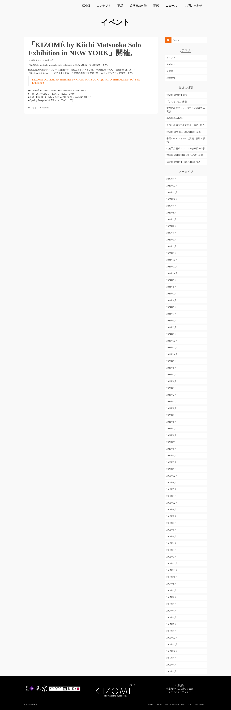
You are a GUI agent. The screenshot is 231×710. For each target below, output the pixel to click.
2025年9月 (172, 206)
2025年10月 (172, 199)
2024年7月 (172, 294)
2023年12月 (172, 341)
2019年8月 (172, 482)
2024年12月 (172, 260)
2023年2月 (172, 395)
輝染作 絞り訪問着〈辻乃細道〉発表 (185, 155)
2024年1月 (172, 334)
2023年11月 (172, 347)
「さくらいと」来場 (177, 101)
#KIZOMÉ (45, 108)
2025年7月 (172, 219)
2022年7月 (172, 415)
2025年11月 (172, 192)
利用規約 (179, 685)
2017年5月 (172, 604)
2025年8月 (172, 213)
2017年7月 (172, 590)
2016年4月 (172, 665)
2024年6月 (172, 300)
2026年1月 (172, 179)
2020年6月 (172, 449)
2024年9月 (172, 280)
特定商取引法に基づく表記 (179, 689)
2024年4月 (172, 314)
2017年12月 (172, 563)
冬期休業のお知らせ (177, 118)
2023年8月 (172, 368)
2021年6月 (172, 435)
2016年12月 (172, 638)
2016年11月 (172, 644)
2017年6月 (172, 597)
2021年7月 (172, 428)
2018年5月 (172, 536)
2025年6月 (172, 226)
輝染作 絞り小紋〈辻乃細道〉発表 (184, 132)
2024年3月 (172, 321)
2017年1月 (172, 631)
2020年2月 (172, 462)
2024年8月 (172, 287)
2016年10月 (172, 651)
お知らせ (171, 64)
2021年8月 (172, 422)
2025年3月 (172, 240)
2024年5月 (172, 307)
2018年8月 (172, 516)
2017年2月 (172, 624)
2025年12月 (172, 186)
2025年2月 (172, 246)
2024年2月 (172, 327)
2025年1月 (172, 253)
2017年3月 (172, 617)
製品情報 (171, 78)
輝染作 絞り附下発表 (177, 95)
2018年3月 (172, 550)
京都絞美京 (34, 60)
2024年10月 (172, 273)
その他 (170, 71)
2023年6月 (172, 381)
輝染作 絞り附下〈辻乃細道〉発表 (184, 162)
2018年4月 (172, 543)
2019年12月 (172, 476)
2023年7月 (172, 374)
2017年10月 (172, 577)
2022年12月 (172, 401)
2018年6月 (172, 530)
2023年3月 (172, 388)
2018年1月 (172, 557)
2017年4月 (172, 611)
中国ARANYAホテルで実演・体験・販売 (186, 140)
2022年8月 (172, 408)
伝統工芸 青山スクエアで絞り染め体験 (186, 148)
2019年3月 (172, 496)
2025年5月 (172, 233)
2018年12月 (172, 503)
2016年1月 (172, 671)
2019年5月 (172, 489)
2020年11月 (172, 442)
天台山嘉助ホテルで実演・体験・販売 (186, 125)
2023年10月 (172, 354)
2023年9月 (172, 361)
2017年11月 (172, 570)
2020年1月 (172, 469)
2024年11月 (172, 267)
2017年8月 (172, 584)
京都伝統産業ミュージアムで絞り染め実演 (186, 110)
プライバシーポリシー (179, 692)
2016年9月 (172, 658)
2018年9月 (172, 509)
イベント (33, 108)
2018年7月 (172, 523)
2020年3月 (172, 455)
